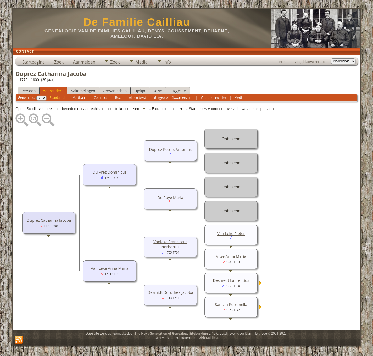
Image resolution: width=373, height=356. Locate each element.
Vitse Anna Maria (231, 256)
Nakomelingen (82, 90)
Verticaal (79, 97)
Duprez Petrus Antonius (170, 149)
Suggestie (177, 90)
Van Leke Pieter (231, 233)
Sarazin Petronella (231, 304)
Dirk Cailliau (208, 338)
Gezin (157, 90)
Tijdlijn (139, 90)
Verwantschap (115, 90)
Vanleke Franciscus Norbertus (170, 244)
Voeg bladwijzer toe (310, 61)
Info (167, 62)
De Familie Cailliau (136, 22)
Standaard (57, 97)
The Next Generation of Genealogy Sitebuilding (171, 333)
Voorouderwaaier (213, 97)
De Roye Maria (170, 197)
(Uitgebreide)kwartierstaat (173, 97)
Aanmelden (84, 62)
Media (142, 62)
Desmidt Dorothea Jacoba (170, 292)
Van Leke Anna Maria (110, 268)
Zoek (59, 62)
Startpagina (33, 62)
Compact (100, 97)
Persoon (28, 90)
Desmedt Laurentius (231, 280)
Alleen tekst (137, 97)
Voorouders (53, 90)
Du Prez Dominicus (110, 172)
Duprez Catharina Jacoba (49, 220)
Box (118, 97)
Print (283, 61)
